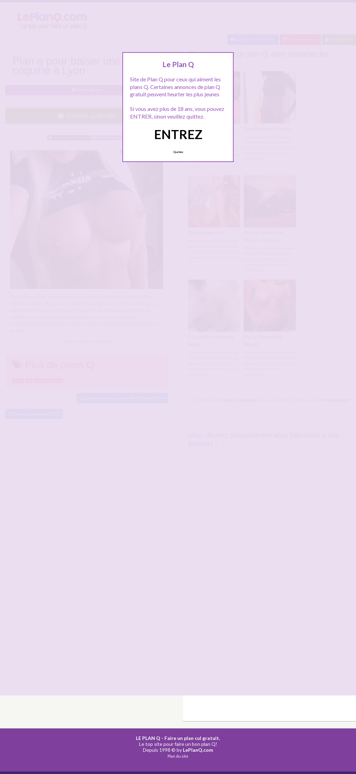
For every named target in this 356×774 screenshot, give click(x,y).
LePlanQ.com (198, 750)
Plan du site (178, 756)
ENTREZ (178, 134)
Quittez (178, 152)
